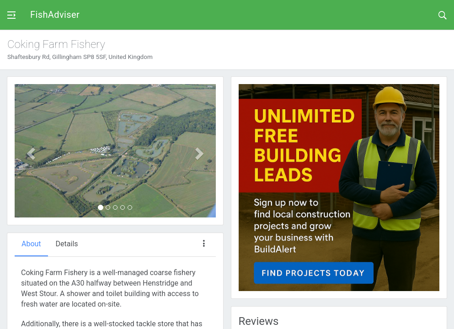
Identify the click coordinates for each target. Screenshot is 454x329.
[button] (30, 151)
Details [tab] (67, 243)
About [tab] (31, 243)
